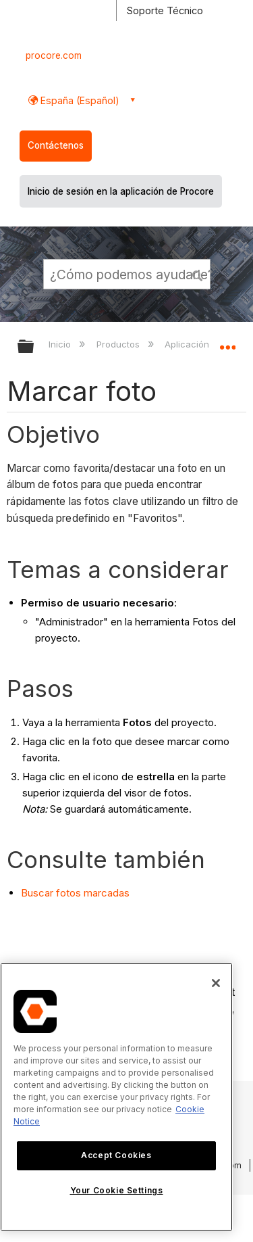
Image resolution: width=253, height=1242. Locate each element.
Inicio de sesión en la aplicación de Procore (121, 191)
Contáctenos (56, 145)
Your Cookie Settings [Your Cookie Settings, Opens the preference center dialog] (116, 1190)
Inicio (61, 344)
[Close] (216, 983)
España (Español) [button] (78, 100)
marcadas (105, 892)
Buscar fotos (51, 892)
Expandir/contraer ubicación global (227, 342)
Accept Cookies (116, 1155)
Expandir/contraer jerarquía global (34, 347)
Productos (119, 344)
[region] (116, 1097)
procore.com (54, 55)
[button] (197, 274)
